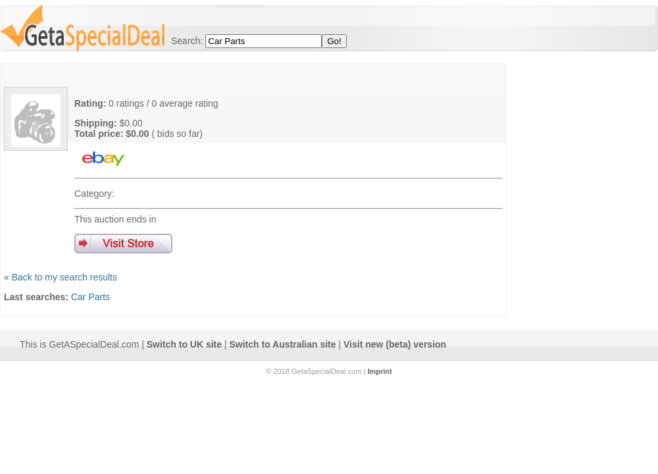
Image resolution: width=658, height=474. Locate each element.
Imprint (379, 371)
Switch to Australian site (283, 344)
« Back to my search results (60, 277)
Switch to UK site (184, 344)
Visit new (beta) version (394, 344)
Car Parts (90, 297)
